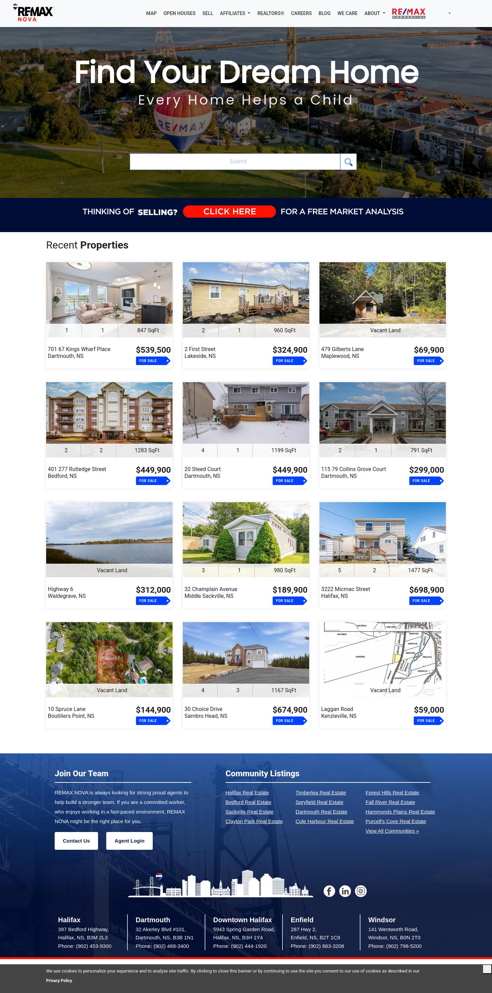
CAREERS (301, 13)
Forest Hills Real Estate (392, 793)
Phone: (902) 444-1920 (239, 946)
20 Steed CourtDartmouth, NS (202, 473)
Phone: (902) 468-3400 (162, 946)
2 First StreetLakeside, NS (200, 353)
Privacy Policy (60, 980)
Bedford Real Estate (248, 803)
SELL (207, 13)
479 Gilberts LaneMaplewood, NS (342, 353)
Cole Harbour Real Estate (325, 822)
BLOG (325, 13)
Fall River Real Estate (390, 803)
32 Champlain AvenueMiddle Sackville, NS (210, 593)
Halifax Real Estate (247, 793)
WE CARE (348, 13)
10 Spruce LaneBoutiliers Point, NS (71, 713)
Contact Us (76, 841)
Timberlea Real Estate (321, 793)
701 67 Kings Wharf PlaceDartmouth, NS (79, 353)
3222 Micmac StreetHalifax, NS (345, 593)
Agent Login (129, 841)
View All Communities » (392, 831)
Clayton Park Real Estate (254, 822)
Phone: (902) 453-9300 (84, 946)
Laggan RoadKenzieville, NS (338, 713)
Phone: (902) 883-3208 (317, 946)
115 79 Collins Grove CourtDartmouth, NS (353, 473)
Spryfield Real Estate (319, 803)
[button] (235, 13)
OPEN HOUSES (180, 13)
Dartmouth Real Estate (321, 812)
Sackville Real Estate (250, 812)
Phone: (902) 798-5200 (395, 946)
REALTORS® (270, 13)
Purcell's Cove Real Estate (396, 822)
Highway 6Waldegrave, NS (67, 593)
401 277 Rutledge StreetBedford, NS (77, 473)
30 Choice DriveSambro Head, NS (205, 713)
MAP (151, 13)
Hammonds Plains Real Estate (400, 812)
